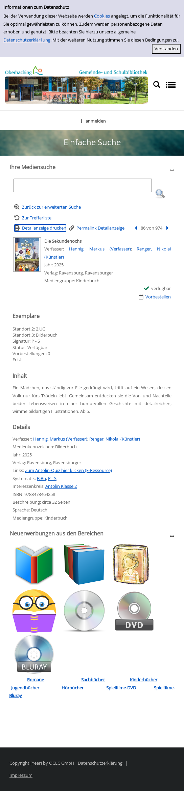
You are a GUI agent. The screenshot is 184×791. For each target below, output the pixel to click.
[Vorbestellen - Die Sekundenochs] (155, 297)
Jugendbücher (25, 688)
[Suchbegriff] (83, 185)
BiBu (41, 478)
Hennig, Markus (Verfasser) (100, 249)
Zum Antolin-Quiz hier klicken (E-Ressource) (68, 470)
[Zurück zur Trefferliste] (32, 218)
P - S (52, 478)
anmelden (96, 121)
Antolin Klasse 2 (61, 486)
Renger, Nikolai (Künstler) (114, 439)
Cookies (102, 16)
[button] (160, 194)
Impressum (20, 775)
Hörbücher (73, 688)
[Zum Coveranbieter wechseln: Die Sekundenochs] (27, 254)
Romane (35, 680)
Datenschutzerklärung (100, 763)
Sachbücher (93, 680)
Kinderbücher (143, 680)
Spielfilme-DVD (121, 688)
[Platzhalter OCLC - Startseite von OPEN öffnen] (76, 84)
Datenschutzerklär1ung (26, 40)
